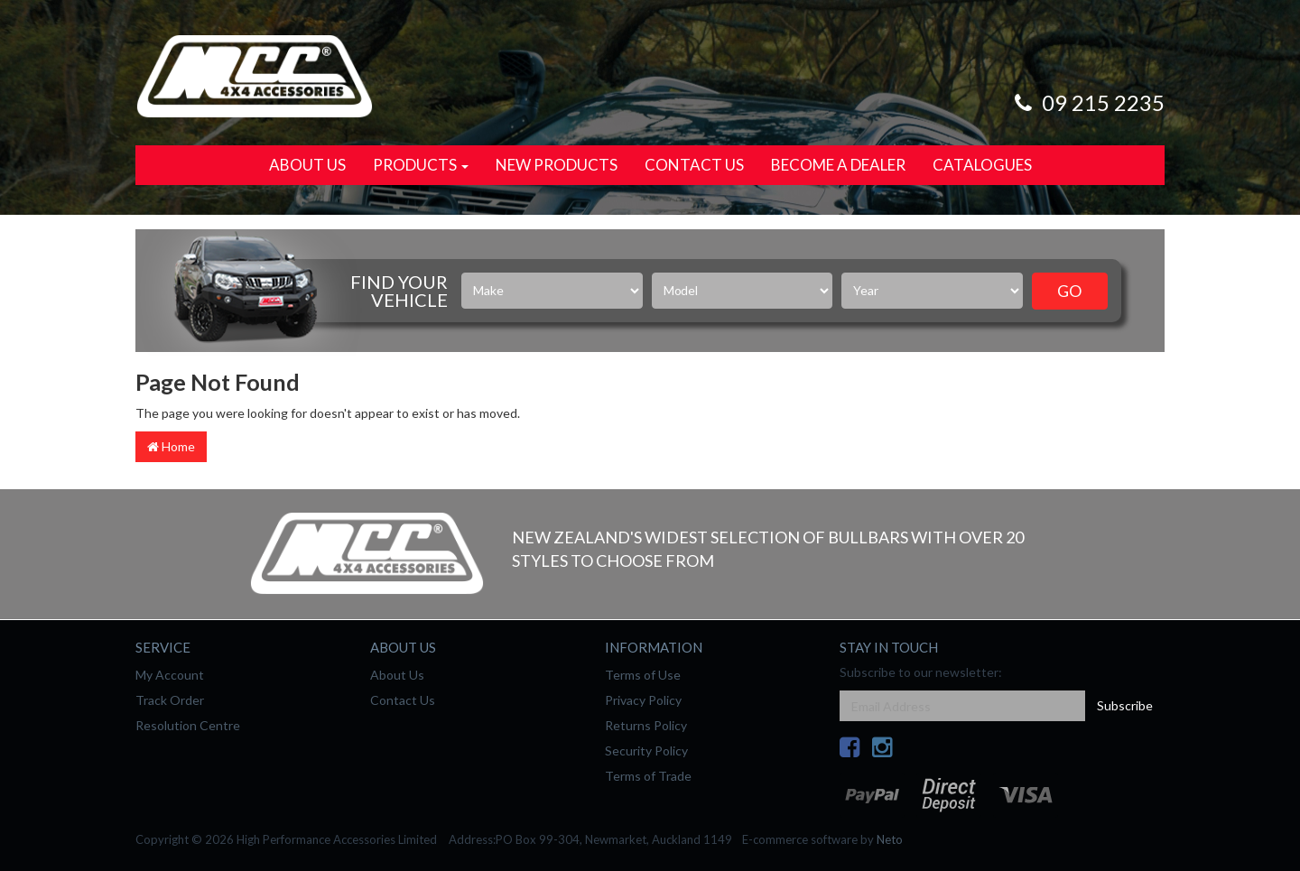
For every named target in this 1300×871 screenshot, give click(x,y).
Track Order (169, 700)
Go (1069, 291)
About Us (307, 164)
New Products (557, 164)
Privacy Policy (643, 700)
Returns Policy (646, 725)
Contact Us (694, 164)
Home (171, 446)
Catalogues (982, 164)
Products (421, 164)
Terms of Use (643, 674)
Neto (890, 839)
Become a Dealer (838, 164)
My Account (169, 674)
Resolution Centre (187, 725)
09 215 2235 (1087, 102)
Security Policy (646, 750)
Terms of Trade (648, 775)
